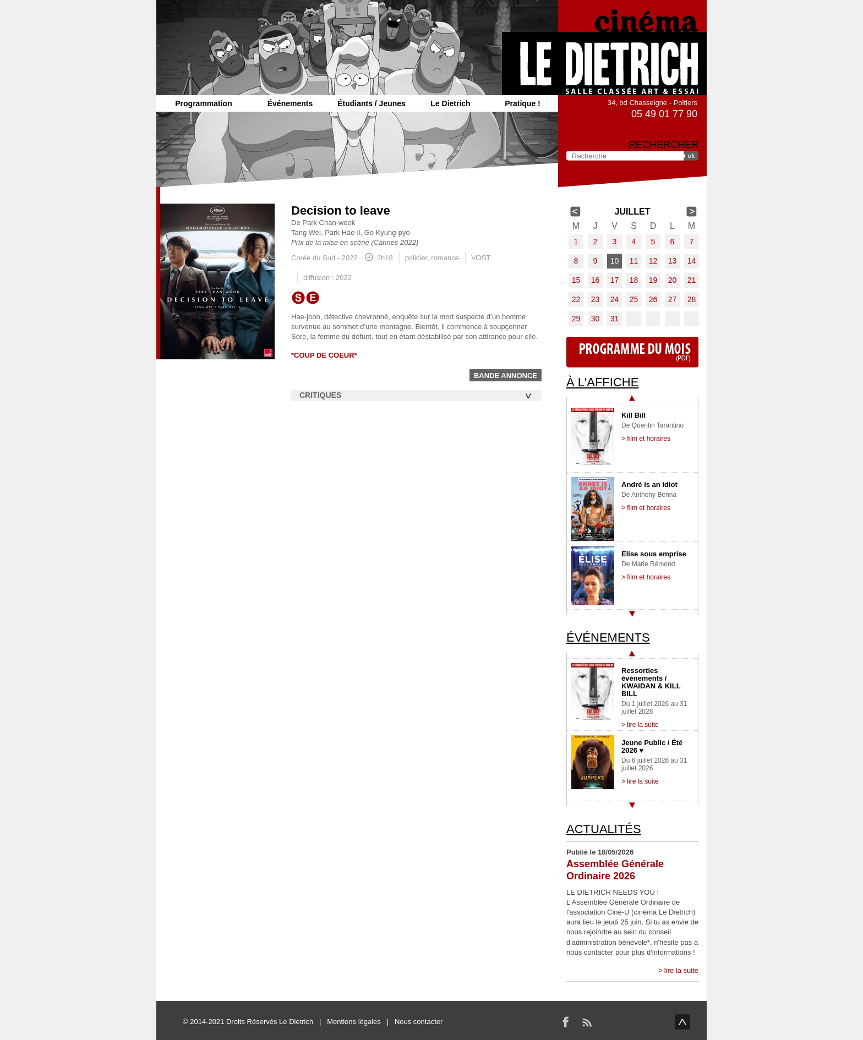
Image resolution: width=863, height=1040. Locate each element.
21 (691, 280)
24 (614, 299)
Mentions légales (354, 1021)
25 (634, 299)
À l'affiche (602, 382)
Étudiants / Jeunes (371, 103)
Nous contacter (419, 1021)
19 (653, 280)
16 (595, 280)
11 (634, 260)
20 (672, 280)
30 (595, 318)
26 (653, 299)
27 (672, 299)
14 (691, 260)
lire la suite (681, 970)
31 (614, 318)
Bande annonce (505, 375)
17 (614, 280)
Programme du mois (632, 352)
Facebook (565, 1022)
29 (576, 318)
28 (691, 299)
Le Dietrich (450, 103)
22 (576, 299)
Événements (290, 103)
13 (672, 260)
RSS (586, 1022)
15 (576, 280)
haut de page (682, 1022)
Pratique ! (522, 103)
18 (634, 280)
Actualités (603, 829)
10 (614, 260)
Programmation (203, 103)
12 (653, 260)
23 (595, 299)
